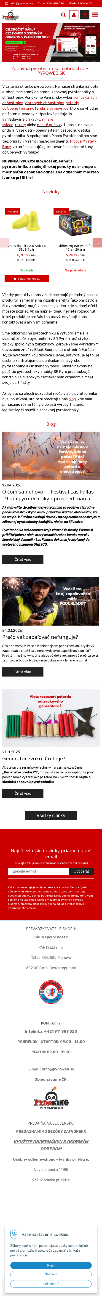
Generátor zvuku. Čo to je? (33, 758)
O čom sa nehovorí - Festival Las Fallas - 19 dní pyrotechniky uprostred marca (49, 495)
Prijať (51, 1265)
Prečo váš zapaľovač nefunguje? (40, 636)
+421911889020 (53, 3)
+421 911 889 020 (60, 1031)
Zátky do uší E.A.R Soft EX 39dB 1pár (27, 247)
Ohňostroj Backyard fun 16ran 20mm (75, 247)
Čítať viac (23, 559)
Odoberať (81, 871)
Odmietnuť (51, 1284)
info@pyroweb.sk (22, 3)
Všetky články (51, 815)
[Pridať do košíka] (27, 278)
